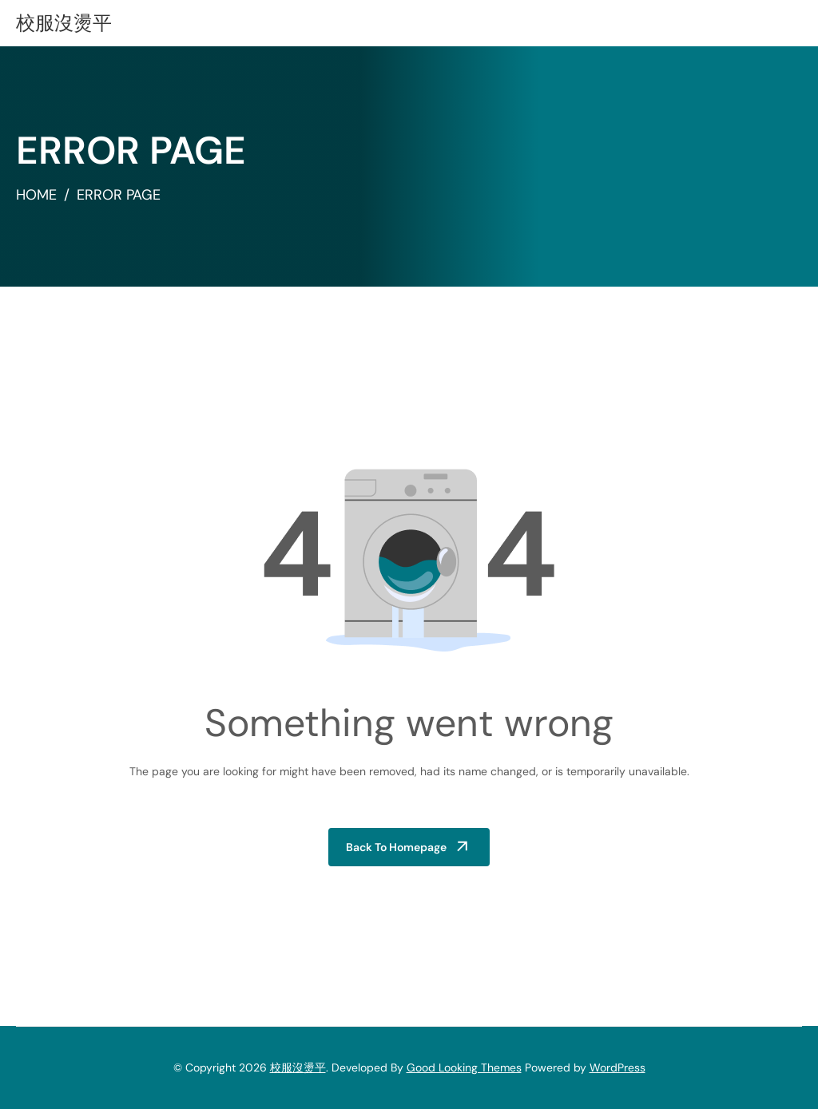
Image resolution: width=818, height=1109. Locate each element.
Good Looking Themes (464, 1067)
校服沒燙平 (64, 22)
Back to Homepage (396, 847)
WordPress (617, 1067)
